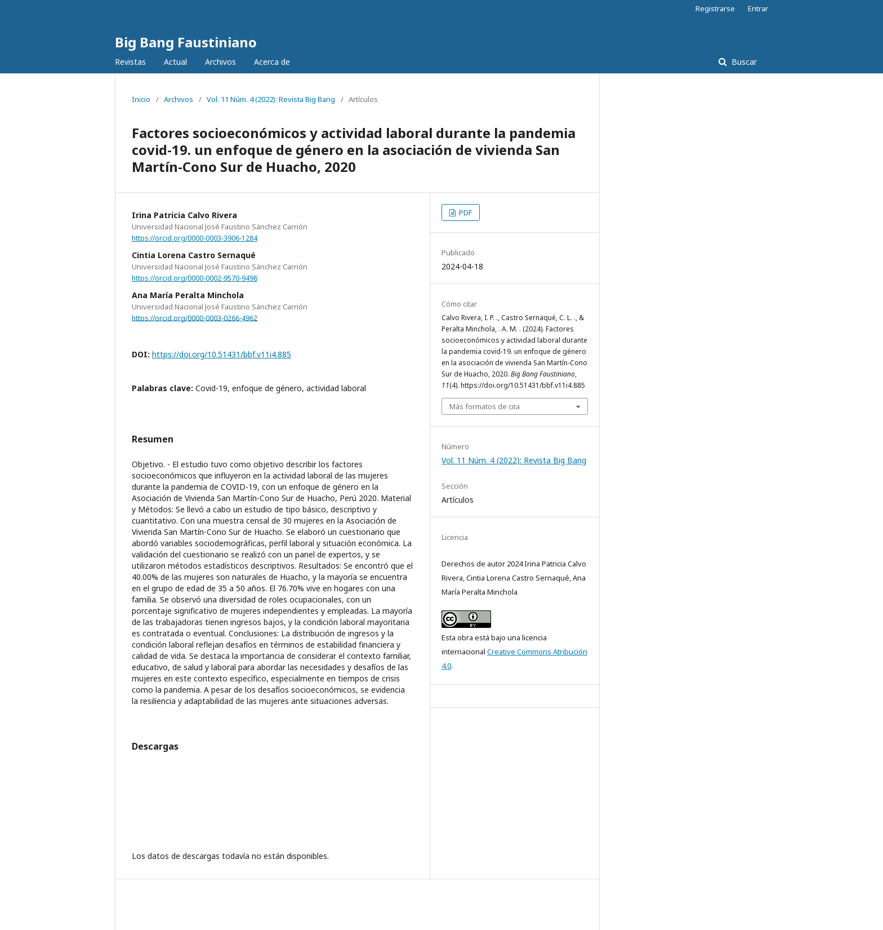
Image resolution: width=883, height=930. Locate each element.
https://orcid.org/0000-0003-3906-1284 (194, 238)
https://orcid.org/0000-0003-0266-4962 (194, 317)
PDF (464, 212)
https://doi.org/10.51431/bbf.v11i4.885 (221, 354)
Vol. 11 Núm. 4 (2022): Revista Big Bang (271, 99)
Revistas (130, 61)
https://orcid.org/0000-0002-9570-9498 (194, 278)
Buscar (743, 61)
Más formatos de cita (484, 406)
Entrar (758, 8)
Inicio (141, 99)
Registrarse (715, 8)
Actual (175, 61)
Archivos (220, 61)
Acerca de (272, 61)
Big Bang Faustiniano (186, 42)
